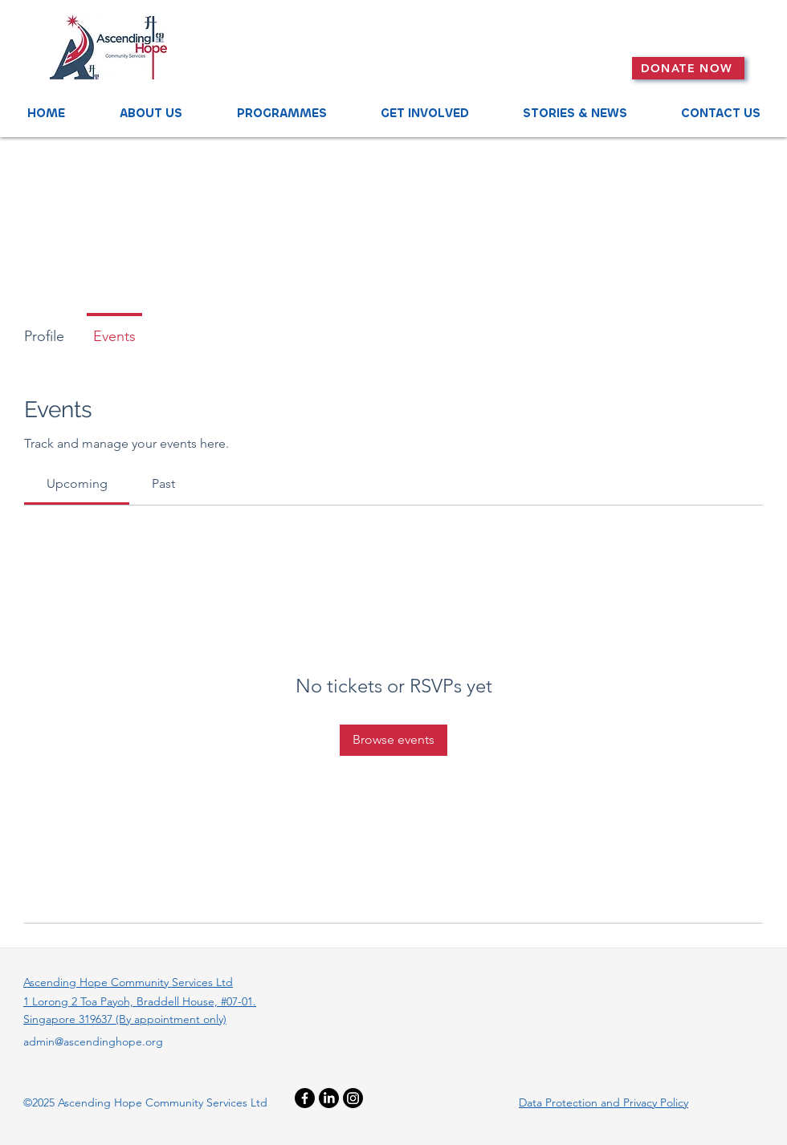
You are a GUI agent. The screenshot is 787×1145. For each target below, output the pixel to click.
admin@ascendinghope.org (93, 1041)
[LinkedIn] (329, 1098)
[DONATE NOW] (688, 68)
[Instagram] (353, 1098)
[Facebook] (305, 1098)
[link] (77, 483)
